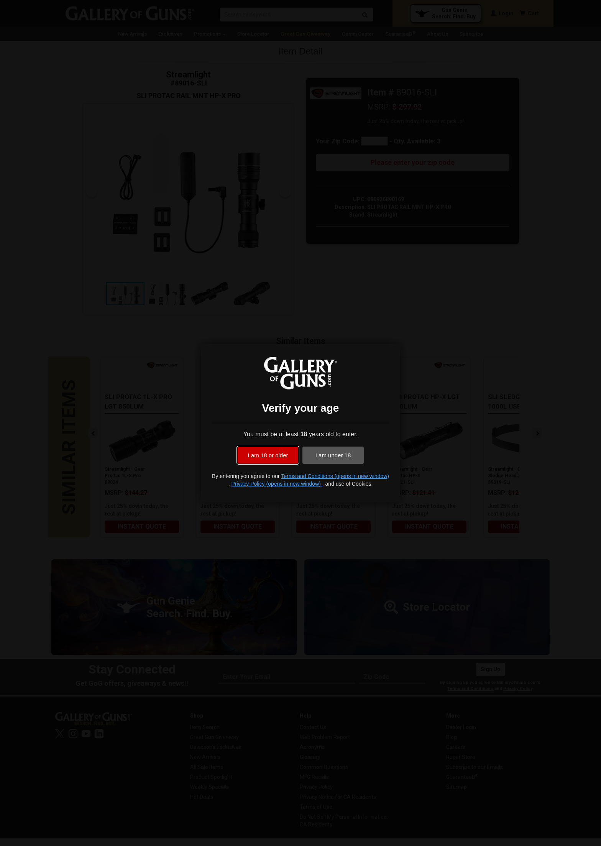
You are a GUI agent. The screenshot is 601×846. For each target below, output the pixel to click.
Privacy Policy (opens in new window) (276, 484)
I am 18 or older (268, 455)
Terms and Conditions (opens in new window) (335, 476)
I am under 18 (333, 455)
